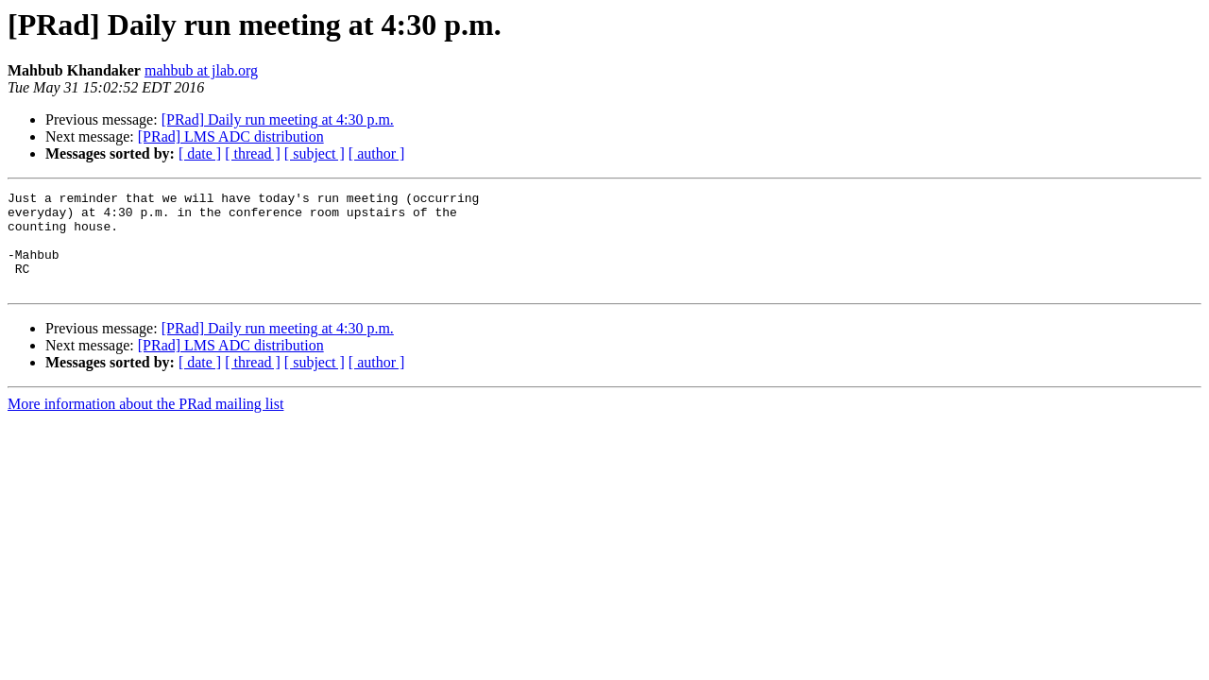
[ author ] (377, 153)
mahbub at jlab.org (201, 70)
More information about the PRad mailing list (145, 424)
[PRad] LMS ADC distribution (231, 136)
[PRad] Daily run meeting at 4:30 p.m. (278, 119)
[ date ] (200, 153)
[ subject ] (314, 153)
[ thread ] (253, 153)
